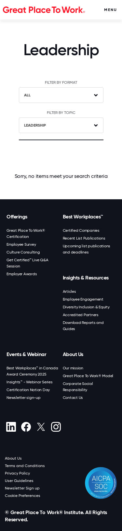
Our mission (73, 368)
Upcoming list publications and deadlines (87, 249)
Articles (69, 291)
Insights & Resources (86, 278)
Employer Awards (22, 274)
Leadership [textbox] (35, 125)
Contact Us (73, 397)
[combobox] (61, 95)
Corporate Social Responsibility (78, 386)
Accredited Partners (81, 315)
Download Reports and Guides (83, 325)
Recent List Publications (84, 238)
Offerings (17, 217)
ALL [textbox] (27, 95)
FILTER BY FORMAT (61, 82)
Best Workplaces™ (83, 217)
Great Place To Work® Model (88, 376)
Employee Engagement (83, 299)
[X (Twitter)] (41, 427)
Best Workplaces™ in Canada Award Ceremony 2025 (32, 371)
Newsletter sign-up (24, 397)
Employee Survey (21, 244)
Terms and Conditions (25, 465)
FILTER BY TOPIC (61, 112)
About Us (73, 354)
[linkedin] (11, 427)
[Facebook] (26, 427)
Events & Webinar (26, 354)
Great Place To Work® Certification (26, 233)
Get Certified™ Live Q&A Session (27, 263)
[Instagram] (56, 427)
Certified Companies (81, 230)
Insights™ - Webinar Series (30, 382)
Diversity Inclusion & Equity (86, 307)
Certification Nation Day (28, 390)
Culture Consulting (23, 252)
